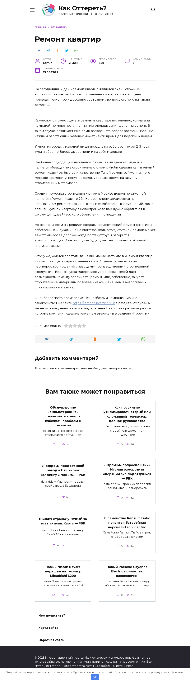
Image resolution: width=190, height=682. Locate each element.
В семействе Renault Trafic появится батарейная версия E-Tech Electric (127, 520)
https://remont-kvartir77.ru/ (94, 303)
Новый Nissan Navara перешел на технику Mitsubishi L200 (63, 568)
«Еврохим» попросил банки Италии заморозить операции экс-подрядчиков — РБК (127, 470)
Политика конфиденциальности (58, 667)
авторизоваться (121, 368)
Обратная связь (51, 637)
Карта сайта (48, 625)
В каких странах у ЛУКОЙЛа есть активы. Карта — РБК (63, 519)
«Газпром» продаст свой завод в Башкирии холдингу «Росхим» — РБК (62, 469)
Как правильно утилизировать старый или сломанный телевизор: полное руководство (127, 413)
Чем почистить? (52, 612)
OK (95, 676)
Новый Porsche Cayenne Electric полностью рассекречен (127, 568)
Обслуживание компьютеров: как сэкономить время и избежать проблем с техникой (63, 415)
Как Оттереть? (82, 8)
